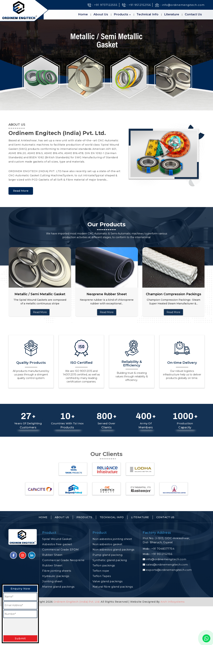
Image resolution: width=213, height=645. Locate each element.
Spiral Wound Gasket (57, 539)
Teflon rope (101, 570)
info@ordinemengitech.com (166, 559)
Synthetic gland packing (110, 560)
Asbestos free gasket (57, 544)
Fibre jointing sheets (56, 570)
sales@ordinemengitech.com (167, 564)
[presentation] (30, 627)
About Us (100, 14)
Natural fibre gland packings (113, 586)
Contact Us (193, 14)
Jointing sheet (52, 581)
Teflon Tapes (102, 576)
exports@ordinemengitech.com (169, 570)
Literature (171, 14)
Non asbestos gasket (107, 544)
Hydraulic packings (55, 576)
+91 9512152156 (161, 554)
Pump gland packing (107, 554)
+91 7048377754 (162, 548)
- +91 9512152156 (136, 5)
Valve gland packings (107, 581)
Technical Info (147, 14)
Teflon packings (104, 565)
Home (83, 14)
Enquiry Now (20, 588)
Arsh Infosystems (172, 601)
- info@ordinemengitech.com (180, 5)
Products (121, 14)
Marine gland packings (58, 586)
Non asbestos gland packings (113, 549)
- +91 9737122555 (103, 5)
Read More (20, 190)
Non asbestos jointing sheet (112, 539)
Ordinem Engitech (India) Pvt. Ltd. (77, 601)
